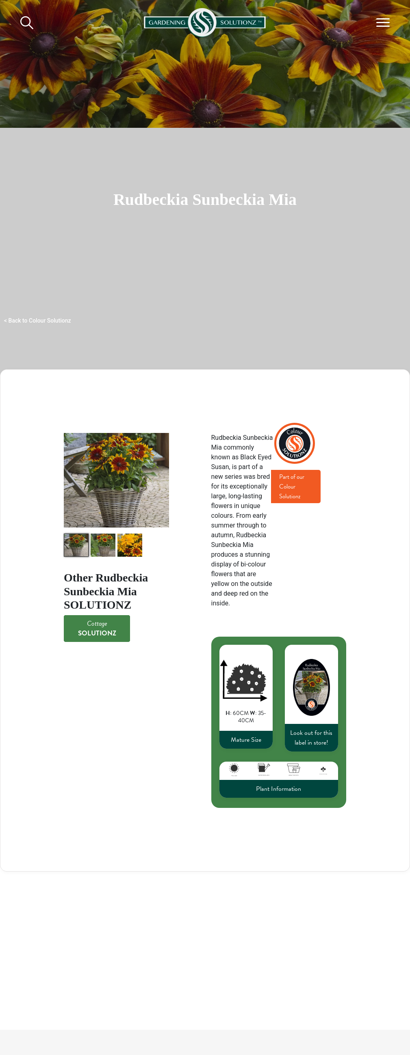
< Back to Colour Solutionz (37, 320)
